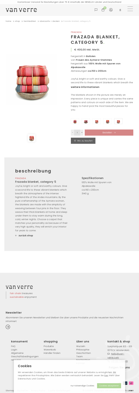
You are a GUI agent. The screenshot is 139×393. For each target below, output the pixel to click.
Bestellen (108, 132)
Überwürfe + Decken (50, 21)
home (8, 21)
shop (17, 21)
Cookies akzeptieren (109, 385)
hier (106, 375)
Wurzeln (80, 346)
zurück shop (24, 235)
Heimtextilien (30, 21)
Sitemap (10, 391)
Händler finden (52, 353)
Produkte (49, 346)
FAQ (13, 346)
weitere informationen (85, 87)
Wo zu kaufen (83, 140)
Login (14, 349)
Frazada (76, 32)
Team (79, 356)
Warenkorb (50, 349)
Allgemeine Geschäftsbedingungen (23, 355)
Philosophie (82, 349)
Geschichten (83, 353)
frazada (20, 178)
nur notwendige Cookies (82, 385)
